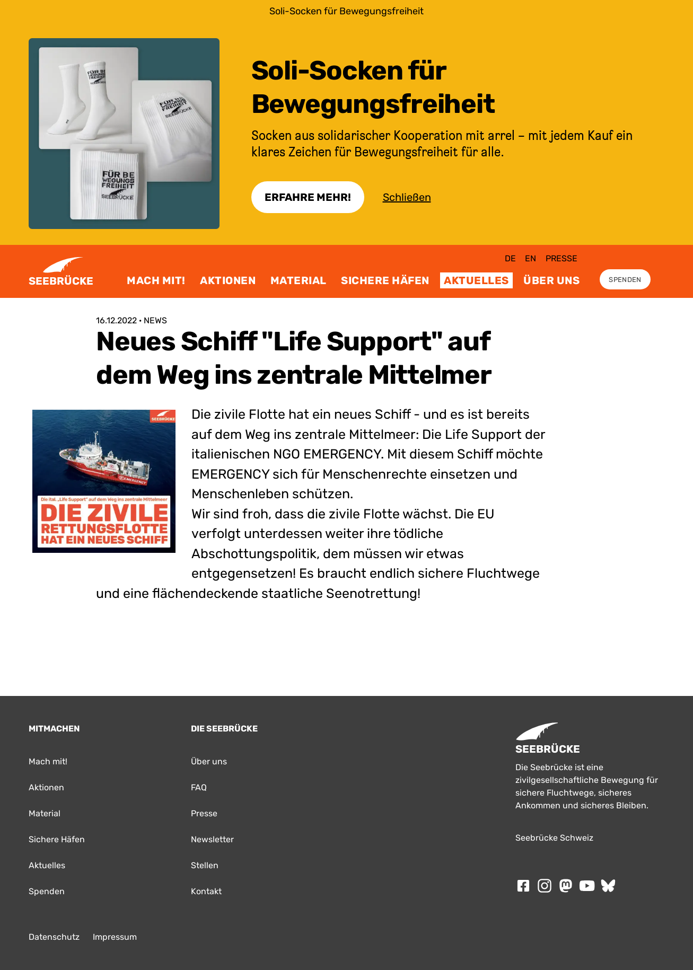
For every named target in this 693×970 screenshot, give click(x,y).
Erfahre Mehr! (308, 197)
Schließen (407, 197)
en (530, 258)
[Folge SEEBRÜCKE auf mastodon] (566, 886)
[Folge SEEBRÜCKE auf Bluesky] (608, 886)
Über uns (551, 280)
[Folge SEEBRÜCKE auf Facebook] (523, 886)
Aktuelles (476, 280)
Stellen (204, 865)
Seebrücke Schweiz (554, 838)
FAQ (199, 787)
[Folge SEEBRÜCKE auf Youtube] (587, 886)
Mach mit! (156, 280)
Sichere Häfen (385, 280)
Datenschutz (54, 937)
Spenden (625, 280)
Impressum (115, 937)
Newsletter (212, 839)
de (510, 258)
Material (298, 280)
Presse (561, 258)
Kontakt (206, 891)
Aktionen (228, 280)
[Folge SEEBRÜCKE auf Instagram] (544, 886)
